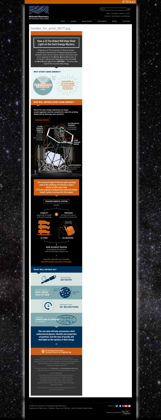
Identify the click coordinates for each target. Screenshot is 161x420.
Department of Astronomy (121, 16)
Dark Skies (87, 21)
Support (126, 21)
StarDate (107, 16)
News (114, 21)
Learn (73, 21)
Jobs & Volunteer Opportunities (81, 408)
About (108, 13)
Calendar (114, 13)
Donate (127, 13)
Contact (121, 13)
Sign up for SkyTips (63, 408)
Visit (63, 21)
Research (102, 21)
